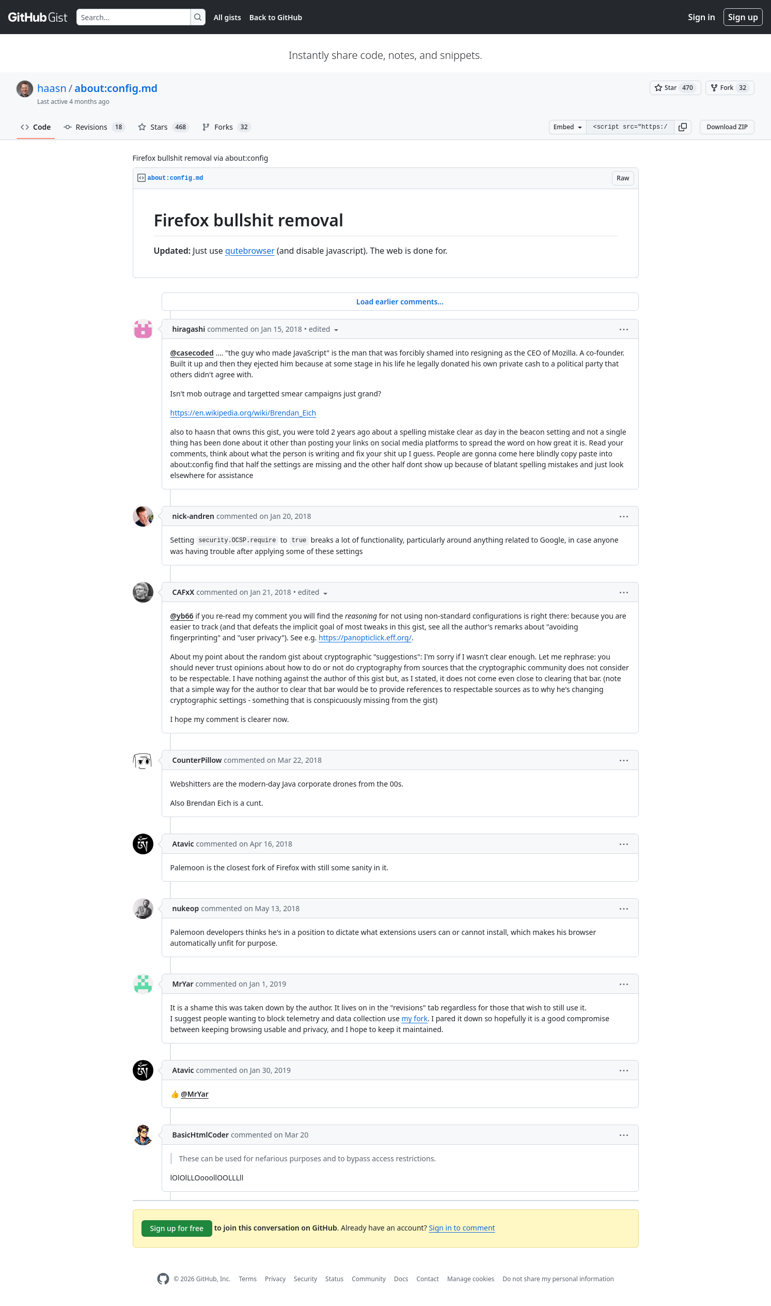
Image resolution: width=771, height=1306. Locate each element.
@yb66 (182, 616)
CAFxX (183, 592)
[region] (385, 233)
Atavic (183, 844)
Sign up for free (177, 1228)
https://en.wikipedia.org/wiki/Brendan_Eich (243, 413)
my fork (414, 1018)
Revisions (95, 127)
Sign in (701, 17)
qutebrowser (250, 250)
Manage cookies (470, 1278)
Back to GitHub (275, 17)
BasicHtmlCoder (200, 1135)
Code (36, 127)
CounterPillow (197, 760)
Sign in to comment (462, 1228)
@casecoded (192, 353)
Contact (427, 1278)
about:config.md (116, 88)
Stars (164, 127)
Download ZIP (727, 126)
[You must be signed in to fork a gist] (729, 88)
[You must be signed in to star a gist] (675, 88)
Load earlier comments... (400, 301)
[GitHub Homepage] (163, 1278)
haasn (52, 88)
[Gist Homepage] (38, 17)
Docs (401, 1278)
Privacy (275, 1278)
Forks (226, 127)
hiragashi (189, 329)
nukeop (185, 908)
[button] (682, 127)
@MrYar (195, 1094)
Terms (248, 1278)
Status (334, 1278)
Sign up (743, 17)
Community (369, 1278)
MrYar (183, 984)
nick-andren (193, 516)
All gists (227, 17)
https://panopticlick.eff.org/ (365, 637)
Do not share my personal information (558, 1278)
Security (305, 1278)
